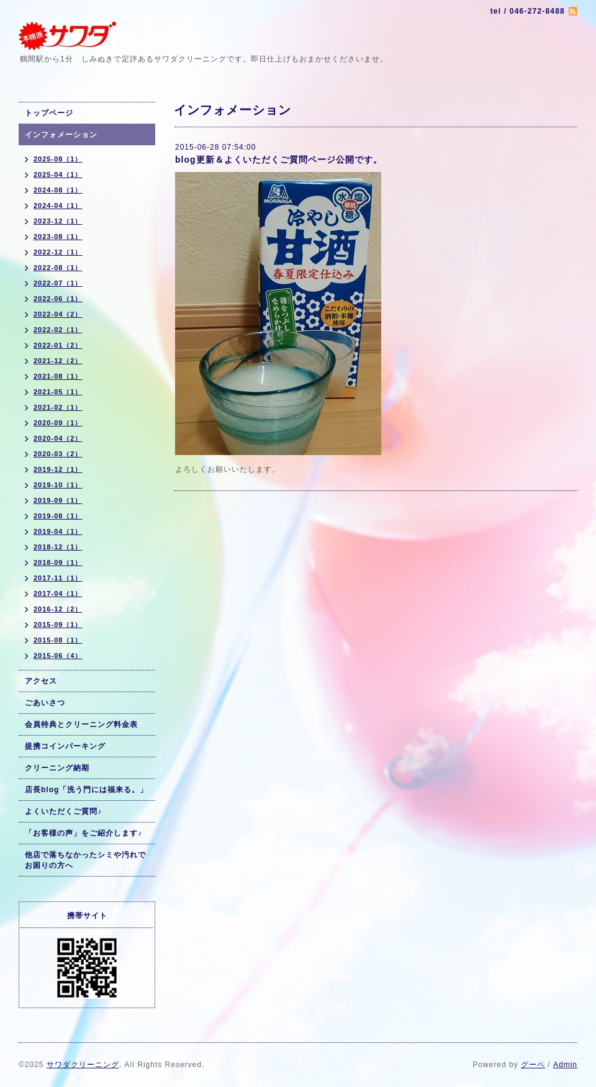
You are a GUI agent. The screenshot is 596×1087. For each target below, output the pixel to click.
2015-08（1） (58, 640)
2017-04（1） (58, 593)
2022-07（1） (58, 283)
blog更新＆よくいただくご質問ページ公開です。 (278, 160)
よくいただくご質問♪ (63, 811)
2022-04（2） (58, 314)
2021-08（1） (58, 376)
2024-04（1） (58, 205)
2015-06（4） (58, 655)
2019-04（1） (58, 531)
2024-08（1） (58, 190)
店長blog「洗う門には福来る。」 (86, 789)
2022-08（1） (58, 267)
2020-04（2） (58, 438)
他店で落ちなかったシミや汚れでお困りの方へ (85, 860)
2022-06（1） (58, 298)
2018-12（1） (58, 547)
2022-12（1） (58, 252)
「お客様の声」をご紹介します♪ (83, 833)
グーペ (533, 1064)
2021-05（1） (58, 391)
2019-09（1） (58, 500)
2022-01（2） (58, 345)
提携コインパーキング (65, 746)
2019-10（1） (58, 485)
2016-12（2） (58, 609)
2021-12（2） (58, 360)
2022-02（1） (58, 329)
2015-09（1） (58, 624)
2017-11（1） (58, 578)
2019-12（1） (58, 469)
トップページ (49, 113)
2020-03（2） (58, 454)
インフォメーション (61, 134)
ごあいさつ (45, 702)
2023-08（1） (58, 236)
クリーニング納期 (57, 768)
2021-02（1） (58, 407)
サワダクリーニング (83, 1064)
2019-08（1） (58, 516)
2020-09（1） (58, 422)
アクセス (41, 681)
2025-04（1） (58, 174)
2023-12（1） (58, 221)
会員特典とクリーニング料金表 (81, 724)
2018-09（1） (58, 562)
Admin (565, 1064)
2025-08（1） (58, 159)
